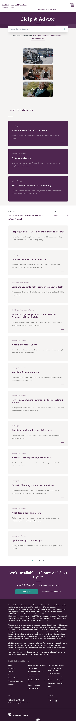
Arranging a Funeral (34, 199)
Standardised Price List (36, 655)
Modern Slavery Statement (54, 711)
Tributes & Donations (15, 664)
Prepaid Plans (13, 661)
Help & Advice (33, 671)
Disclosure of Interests (55, 666)
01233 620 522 (49, 9)
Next (62, 544)
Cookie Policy (29, 711)
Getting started (55, 35)
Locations (11, 651)
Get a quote (26, 575)
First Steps (18, 199)
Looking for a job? (54, 657)
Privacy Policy (17, 711)
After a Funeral (15, 202)
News (50, 669)
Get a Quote (32, 651)
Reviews (11, 658)
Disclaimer (39, 711)
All (9, 199)
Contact (11, 667)
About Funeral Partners (56, 648)
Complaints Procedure (50, 715)
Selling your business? (55, 660)
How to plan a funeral (41, 35)
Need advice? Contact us (51, 575)
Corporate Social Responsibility (29, 715)
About (10, 648)
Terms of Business (34, 668)
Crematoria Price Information (34, 659)
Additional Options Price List (36, 664)
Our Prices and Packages (37, 648)
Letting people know (38, 38)
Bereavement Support (55, 663)
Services (11, 655)
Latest (60, 199)
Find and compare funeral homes (54, 652)
